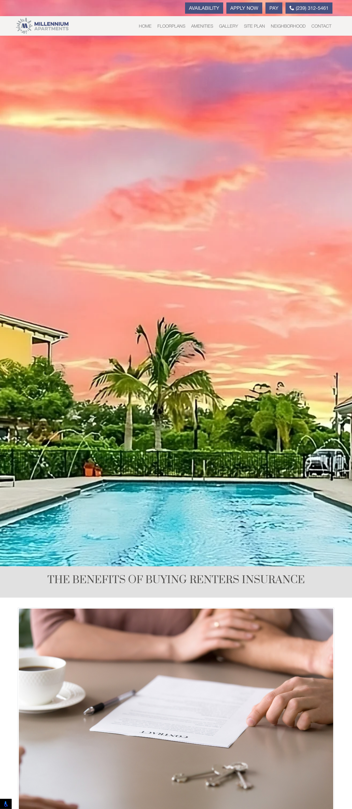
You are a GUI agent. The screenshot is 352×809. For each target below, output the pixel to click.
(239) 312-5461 (309, 8)
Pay (273, 8)
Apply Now (244, 8)
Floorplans (171, 26)
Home (145, 26)
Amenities (202, 26)
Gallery (228, 26)
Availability (204, 8)
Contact (321, 26)
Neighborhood (288, 26)
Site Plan (254, 26)
